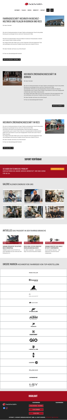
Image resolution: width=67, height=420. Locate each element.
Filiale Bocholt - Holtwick (36, 405)
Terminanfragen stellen (57, 169)
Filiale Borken (36, 409)
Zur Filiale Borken (58, 105)
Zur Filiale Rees (8, 148)
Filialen (24, 10)
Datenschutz (49, 417)
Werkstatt (36, 10)
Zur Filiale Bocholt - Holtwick (12, 59)
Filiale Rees (36, 413)
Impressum (55, 417)
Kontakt (43, 10)
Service (30, 10)
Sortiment (17, 10)
